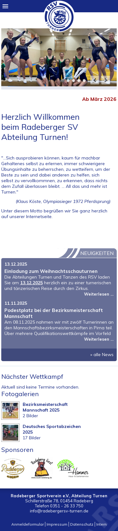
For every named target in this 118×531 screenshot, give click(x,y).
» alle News (102, 354)
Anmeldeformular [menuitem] (27, 524)
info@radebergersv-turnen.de (59, 510)
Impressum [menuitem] (57, 524)
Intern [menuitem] (101, 524)
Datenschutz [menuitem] (81, 524)
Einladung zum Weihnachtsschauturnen (51, 271)
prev (94, 80)
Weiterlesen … (99, 294)
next (105, 80)
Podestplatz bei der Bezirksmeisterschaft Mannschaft (53, 313)
